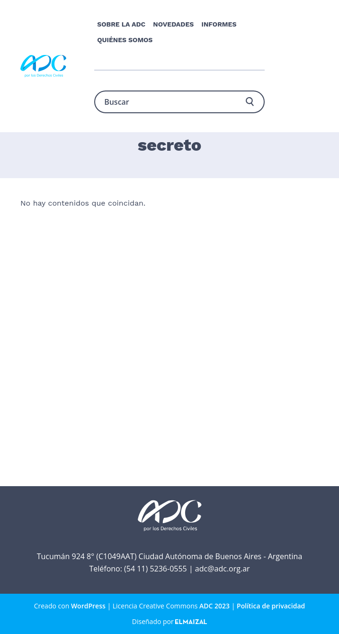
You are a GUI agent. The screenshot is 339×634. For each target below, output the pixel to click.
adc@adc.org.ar (222, 568)
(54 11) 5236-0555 (155, 568)
